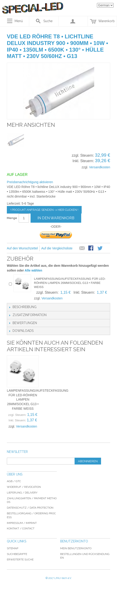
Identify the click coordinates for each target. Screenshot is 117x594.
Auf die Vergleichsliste (57, 248)
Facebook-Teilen (91, 248)
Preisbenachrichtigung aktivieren (30, 182)
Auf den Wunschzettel (22, 248)
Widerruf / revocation (24, 486)
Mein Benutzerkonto (75, 548)
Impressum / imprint (22, 523)
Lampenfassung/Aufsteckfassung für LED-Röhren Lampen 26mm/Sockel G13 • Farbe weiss (70, 283)
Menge (12, 218)
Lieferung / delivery (22, 492)
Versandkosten (99, 167)
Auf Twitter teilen (100, 248)
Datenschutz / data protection (30, 507)
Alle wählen (33, 270)
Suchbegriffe (17, 554)
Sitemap (12, 548)
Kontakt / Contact (20, 528)
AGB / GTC (14, 481)
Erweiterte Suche (20, 559)
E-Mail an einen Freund (82, 248)
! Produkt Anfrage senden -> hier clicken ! (44, 209)
